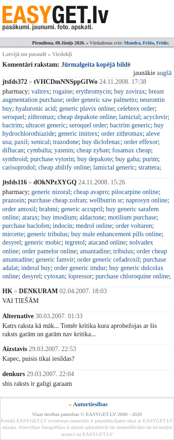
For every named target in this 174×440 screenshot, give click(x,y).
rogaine (62, 91)
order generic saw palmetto (101, 99)
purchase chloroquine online (132, 276)
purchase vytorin (52, 159)
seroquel (13, 116)
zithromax (41, 116)
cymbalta (39, 150)
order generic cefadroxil (108, 259)
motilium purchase (132, 217)
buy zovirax (129, 91)
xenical (40, 141)
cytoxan (54, 276)
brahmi (48, 209)
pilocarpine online (134, 192)
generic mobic (43, 242)
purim (150, 159)
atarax (30, 217)
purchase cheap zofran (57, 200)
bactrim (12, 125)
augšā (164, 72)
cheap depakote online (87, 116)
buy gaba (127, 159)
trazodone (65, 141)
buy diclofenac (101, 141)
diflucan (13, 150)
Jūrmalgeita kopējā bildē (95, 64)
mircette (13, 234)
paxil (20, 141)
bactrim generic (130, 125)
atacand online (107, 242)
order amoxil (19, 209)
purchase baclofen (25, 225)
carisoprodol (18, 167)
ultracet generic (46, 125)
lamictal (129, 116)
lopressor (80, 276)
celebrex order (136, 108)
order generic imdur (80, 267)
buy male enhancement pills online (116, 234)
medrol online (94, 225)
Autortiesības (90, 404)
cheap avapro (91, 192)
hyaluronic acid (35, 108)
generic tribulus (47, 234)
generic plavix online (86, 108)
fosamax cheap (131, 150)
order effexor (141, 141)
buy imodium (58, 217)
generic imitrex (77, 133)
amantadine (95, 251)
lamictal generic (114, 167)
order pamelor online (49, 251)
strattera (148, 167)
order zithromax (122, 133)
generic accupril (82, 209)
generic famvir (55, 259)
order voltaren (134, 225)
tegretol (75, 242)
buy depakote (94, 159)
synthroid (14, 159)
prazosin (13, 200)
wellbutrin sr (105, 200)
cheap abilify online (64, 167)
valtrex (41, 91)
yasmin (63, 150)
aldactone (91, 217)
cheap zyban (93, 150)
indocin (62, 225)
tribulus (123, 251)
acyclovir (155, 116)
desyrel (11, 242)
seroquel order (87, 125)
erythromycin (93, 91)
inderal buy (36, 267)
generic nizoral (51, 192)
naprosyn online (147, 200)
